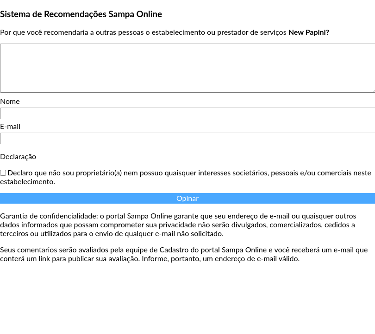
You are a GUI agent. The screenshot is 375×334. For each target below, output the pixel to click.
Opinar (187, 197)
